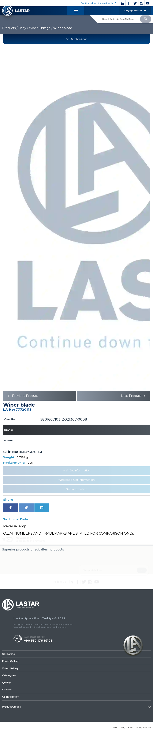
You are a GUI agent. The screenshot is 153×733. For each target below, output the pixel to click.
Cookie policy (10, 696)
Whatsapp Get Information (76, 479)
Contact (7, 689)
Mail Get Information (76, 470)
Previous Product (22, 396)
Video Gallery (10, 668)
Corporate (8, 653)
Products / (10, 28)
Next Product (134, 396)
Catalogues (9, 675)
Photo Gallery (10, 661)
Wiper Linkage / (40, 28)
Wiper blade (62, 28)
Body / (23, 28)
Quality (6, 682)
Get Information (76, 489)
